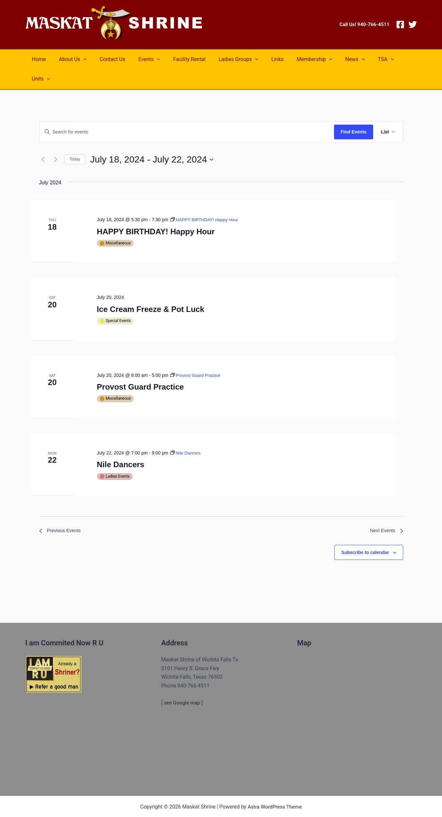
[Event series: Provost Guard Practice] (196, 355)
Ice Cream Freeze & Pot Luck (150, 289)
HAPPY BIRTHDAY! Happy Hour (156, 212)
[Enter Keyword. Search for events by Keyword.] (186, 112)
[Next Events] (56, 140)
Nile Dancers (120, 444)
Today (75, 139)
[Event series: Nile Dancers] (186, 433)
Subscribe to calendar (365, 534)
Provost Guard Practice (140, 367)
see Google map (182, 685)
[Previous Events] (43, 140)
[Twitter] (412, 24)
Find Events (353, 112)
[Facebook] (400, 24)
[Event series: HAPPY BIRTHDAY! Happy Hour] (206, 200)
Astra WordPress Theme (275, 788)
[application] (79, 59)
